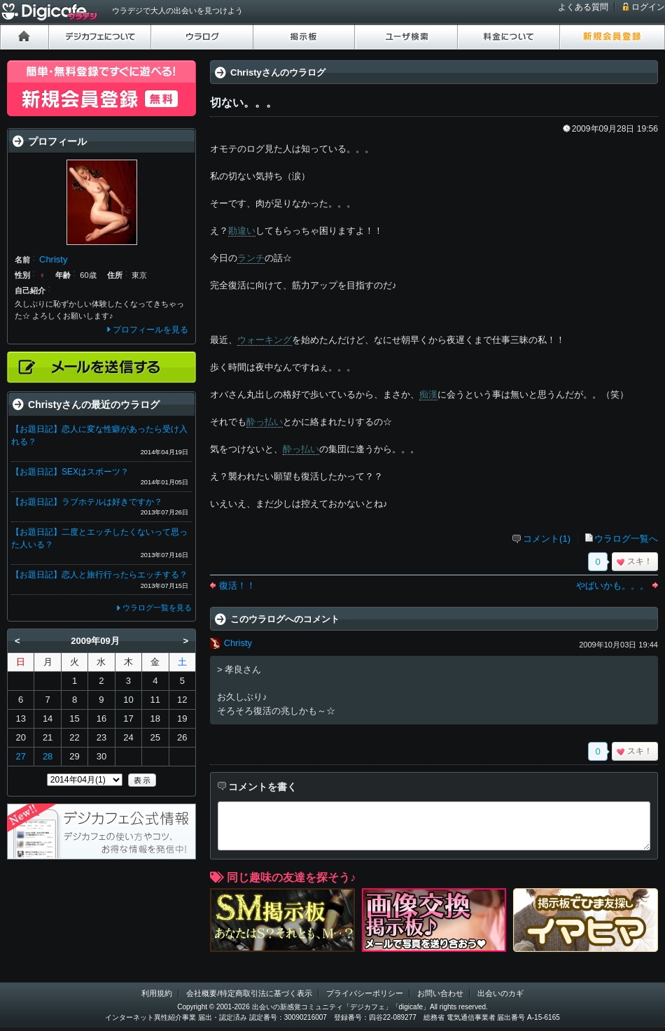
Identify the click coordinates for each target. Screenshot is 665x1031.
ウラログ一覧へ (626, 538)
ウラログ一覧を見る (157, 607)
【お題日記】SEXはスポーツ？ (70, 472)
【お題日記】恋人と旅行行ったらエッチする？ (99, 575)
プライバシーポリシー (364, 993)
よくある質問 (583, 7)
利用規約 (156, 993)
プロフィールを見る (150, 330)
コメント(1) (546, 538)
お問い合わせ (440, 993)
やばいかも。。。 (612, 585)
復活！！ (237, 585)
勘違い (241, 230)
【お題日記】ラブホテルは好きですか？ (86, 502)
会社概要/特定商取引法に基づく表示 (249, 993)
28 (47, 756)
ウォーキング (264, 340)
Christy (238, 643)
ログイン (648, 7)
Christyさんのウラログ (278, 72)
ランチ (251, 258)
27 (20, 756)
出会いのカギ (500, 993)
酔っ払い (264, 421)
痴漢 (428, 394)
